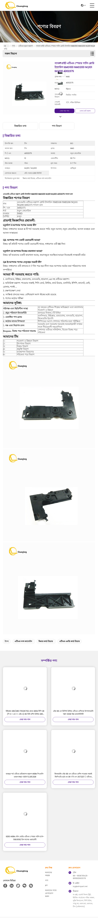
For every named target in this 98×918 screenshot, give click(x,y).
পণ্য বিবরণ (57, 125)
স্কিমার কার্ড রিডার (45, 641)
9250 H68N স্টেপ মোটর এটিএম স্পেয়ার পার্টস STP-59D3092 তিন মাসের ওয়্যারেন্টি (25, 838)
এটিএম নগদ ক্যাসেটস (23, 641)
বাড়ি (5, 46)
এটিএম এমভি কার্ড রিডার (69, 641)
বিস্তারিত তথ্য (20, 125)
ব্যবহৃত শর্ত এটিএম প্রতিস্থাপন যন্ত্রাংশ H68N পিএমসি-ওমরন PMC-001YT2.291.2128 (25, 775)
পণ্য (13, 46)
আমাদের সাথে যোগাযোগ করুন (50, 893)
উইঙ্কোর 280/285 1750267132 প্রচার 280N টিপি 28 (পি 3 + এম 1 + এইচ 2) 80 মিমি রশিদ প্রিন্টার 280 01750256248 (25, 713)
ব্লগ (46, 885)
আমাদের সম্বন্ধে (48, 874)
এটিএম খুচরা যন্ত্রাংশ (25, 46)
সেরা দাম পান (64, 111)
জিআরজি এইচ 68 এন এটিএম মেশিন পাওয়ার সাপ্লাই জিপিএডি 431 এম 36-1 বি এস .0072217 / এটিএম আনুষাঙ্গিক (73, 775)
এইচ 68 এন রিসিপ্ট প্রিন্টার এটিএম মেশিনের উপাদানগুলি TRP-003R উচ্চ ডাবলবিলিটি (73, 712)
